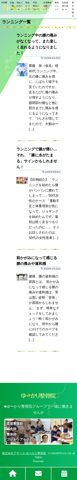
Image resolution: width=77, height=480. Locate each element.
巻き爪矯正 (73, 9)
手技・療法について (36, 5)
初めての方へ (20, 4)
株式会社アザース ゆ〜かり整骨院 (24, 453)
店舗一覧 (12, 4)
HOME (4, 2)
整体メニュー (57, 5)
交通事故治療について (47, 5)
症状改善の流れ (65, 6)
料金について (27, 5)
